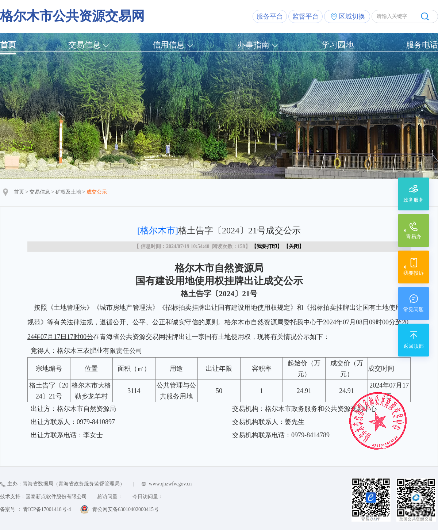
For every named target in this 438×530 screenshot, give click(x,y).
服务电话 (422, 44)
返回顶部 (413, 346)
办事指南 (253, 44)
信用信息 (169, 44)
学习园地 (338, 44)
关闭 (294, 246)
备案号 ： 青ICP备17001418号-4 (35, 509)
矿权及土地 (68, 192)
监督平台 (305, 16)
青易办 (413, 236)
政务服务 (413, 200)
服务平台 (270, 16)
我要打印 (267, 246)
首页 (8, 44)
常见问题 (413, 309)
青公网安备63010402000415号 (125, 509)
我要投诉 (413, 273)
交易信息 (84, 44)
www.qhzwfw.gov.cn (170, 484)
